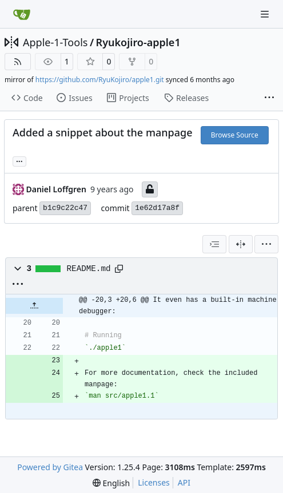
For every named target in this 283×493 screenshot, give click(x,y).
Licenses (154, 482)
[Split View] (241, 244)
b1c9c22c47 (65, 208)
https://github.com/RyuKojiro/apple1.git (99, 79)
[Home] (22, 14)
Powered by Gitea (50, 467)
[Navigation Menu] (265, 14)
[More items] (269, 98)
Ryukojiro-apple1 (138, 42)
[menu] (266, 244)
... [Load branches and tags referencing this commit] (19, 160)
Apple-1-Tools (55, 42)
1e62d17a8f (157, 208)
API (184, 482)
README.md (89, 268)
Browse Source (234, 135)
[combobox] (214, 244)
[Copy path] (119, 269)
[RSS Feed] (18, 61)
